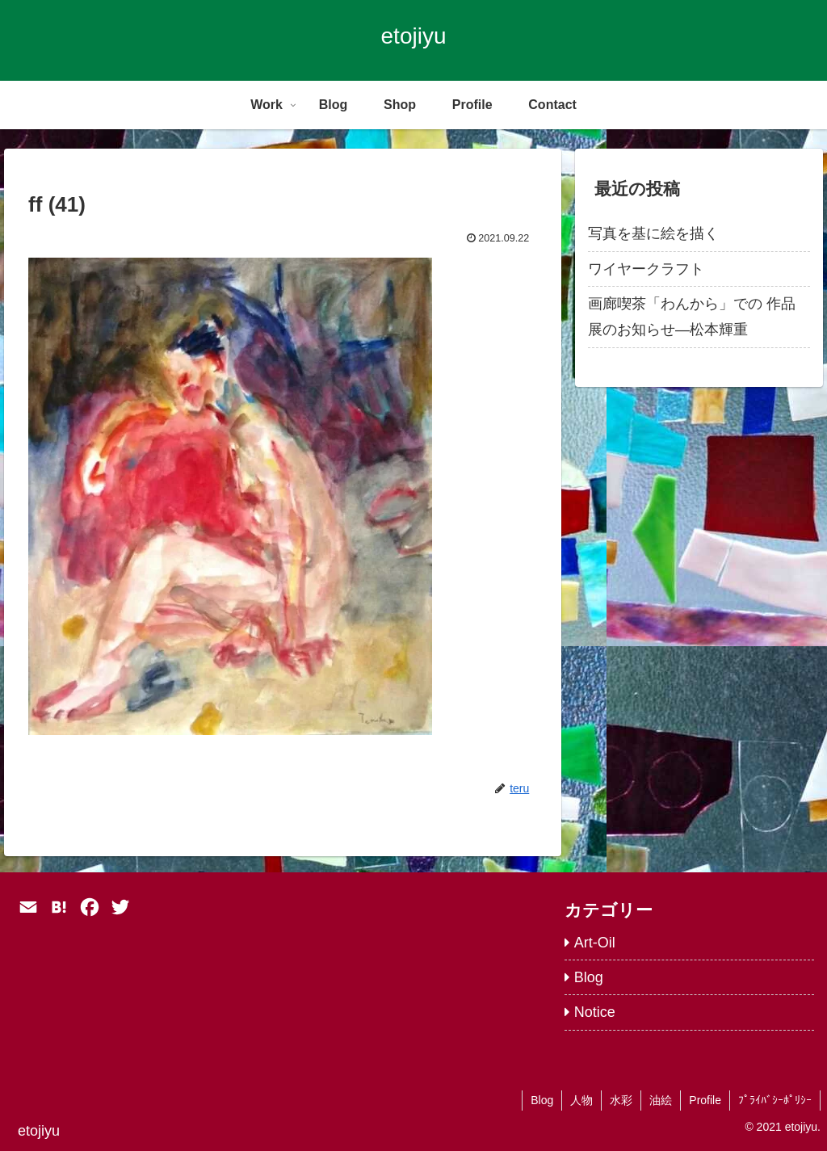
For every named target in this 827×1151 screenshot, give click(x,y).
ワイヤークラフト (646, 269)
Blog (542, 1100)
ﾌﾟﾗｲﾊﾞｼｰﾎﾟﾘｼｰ (775, 1100)
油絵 (660, 1100)
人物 (581, 1100)
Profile (705, 1100)
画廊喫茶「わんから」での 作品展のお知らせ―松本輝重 (692, 317)
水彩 (621, 1100)
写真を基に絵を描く (653, 233)
